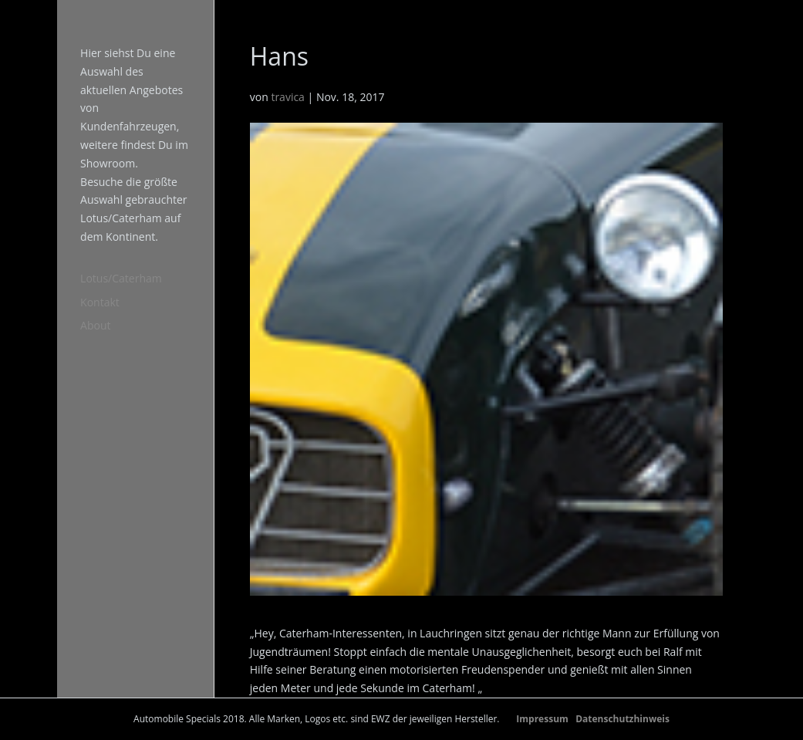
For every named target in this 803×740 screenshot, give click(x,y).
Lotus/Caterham (121, 278)
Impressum (542, 718)
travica (288, 97)
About (95, 325)
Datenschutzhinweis (622, 718)
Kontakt (100, 302)
